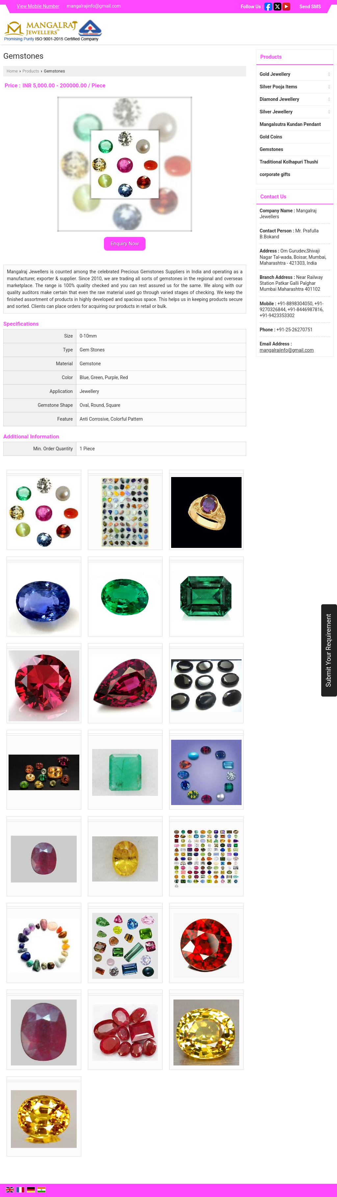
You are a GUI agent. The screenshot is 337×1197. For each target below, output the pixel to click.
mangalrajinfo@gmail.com (94, 6)
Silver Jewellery (276, 111)
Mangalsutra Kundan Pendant (290, 124)
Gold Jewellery (275, 74)
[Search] (329, 30)
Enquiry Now (125, 244)
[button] (38, 6)
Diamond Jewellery (279, 99)
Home (12, 71)
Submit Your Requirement (328, 650)
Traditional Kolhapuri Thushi (289, 162)
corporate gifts (275, 174)
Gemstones (271, 149)
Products (30, 71)
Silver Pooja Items (278, 86)
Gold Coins (271, 136)
